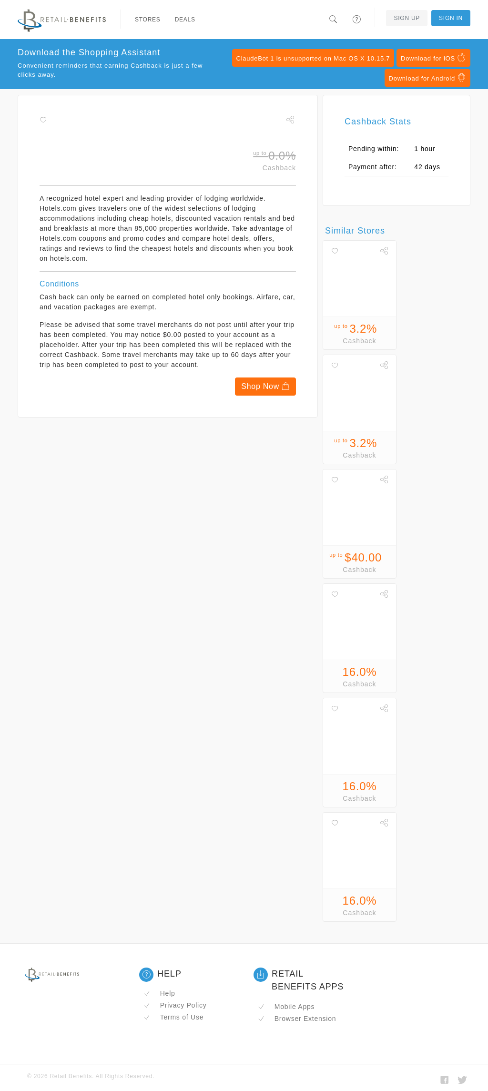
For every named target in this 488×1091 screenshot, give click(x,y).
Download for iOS (433, 57)
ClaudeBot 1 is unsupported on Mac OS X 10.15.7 (313, 58)
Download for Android (427, 77)
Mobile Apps (286, 1006)
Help (159, 993)
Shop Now (265, 386)
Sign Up (407, 18)
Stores (148, 19)
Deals (185, 19)
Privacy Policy (174, 1005)
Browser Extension (297, 1018)
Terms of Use (173, 1017)
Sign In (451, 18)
